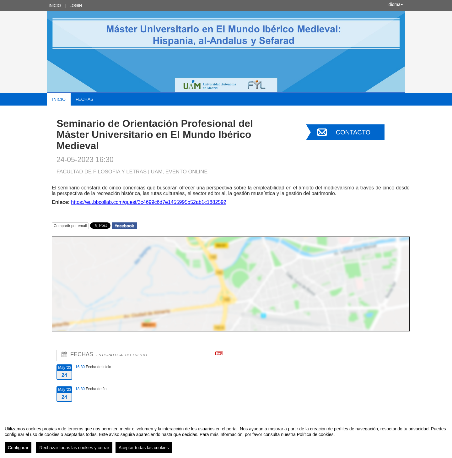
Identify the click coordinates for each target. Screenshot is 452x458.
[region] (226, 437)
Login (75, 5)
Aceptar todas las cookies (144, 447)
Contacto (353, 132)
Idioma (395, 4)
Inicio (55, 5)
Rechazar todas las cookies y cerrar (74, 447)
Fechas (85, 99)
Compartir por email (70, 226)
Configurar (18, 447)
